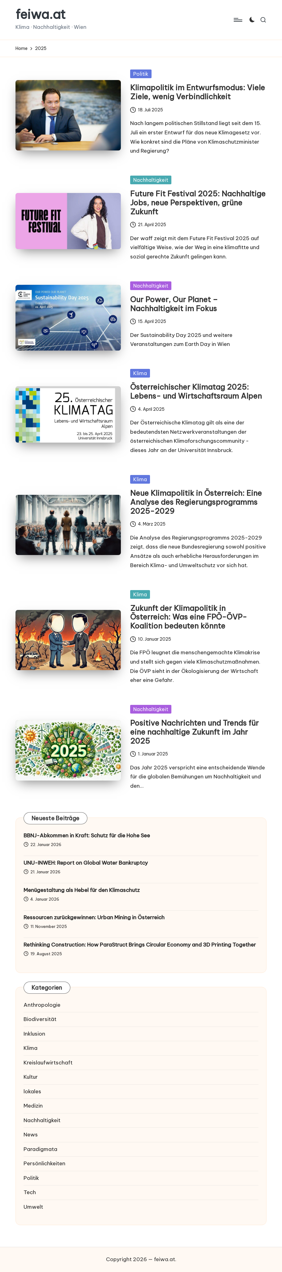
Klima (140, 373)
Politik (140, 74)
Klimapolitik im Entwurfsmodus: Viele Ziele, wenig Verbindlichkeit (197, 92)
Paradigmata (40, 1149)
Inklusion (34, 1033)
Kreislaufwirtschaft (48, 1062)
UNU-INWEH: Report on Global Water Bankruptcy (86, 862)
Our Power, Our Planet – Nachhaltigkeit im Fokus (174, 304)
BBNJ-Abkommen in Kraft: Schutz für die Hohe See (87, 835)
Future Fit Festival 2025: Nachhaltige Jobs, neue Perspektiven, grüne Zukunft (198, 202)
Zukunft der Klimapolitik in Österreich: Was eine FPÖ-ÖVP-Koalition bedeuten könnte (188, 617)
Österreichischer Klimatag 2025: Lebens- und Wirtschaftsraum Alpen (196, 391)
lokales (32, 1091)
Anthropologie (42, 1004)
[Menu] (237, 20)
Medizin (33, 1105)
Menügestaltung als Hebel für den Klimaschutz (82, 890)
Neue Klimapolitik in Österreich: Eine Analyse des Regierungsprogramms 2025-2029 (196, 502)
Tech (30, 1192)
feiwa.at (40, 14)
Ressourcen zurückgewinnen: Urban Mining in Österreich (94, 917)
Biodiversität (40, 1019)
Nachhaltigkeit (150, 180)
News (31, 1134)
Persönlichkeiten (44, 1163)
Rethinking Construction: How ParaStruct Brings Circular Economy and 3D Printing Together (140, 944)
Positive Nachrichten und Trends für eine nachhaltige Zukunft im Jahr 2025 (194, 732)
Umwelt (33, 1206)
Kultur (31, 1076)
